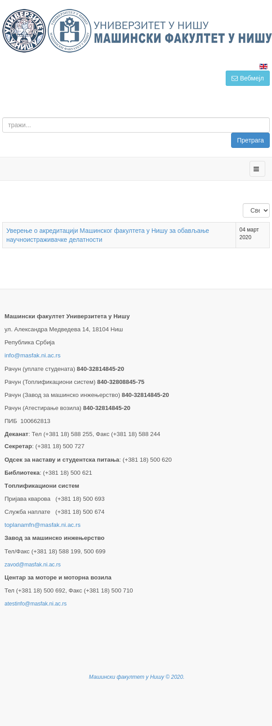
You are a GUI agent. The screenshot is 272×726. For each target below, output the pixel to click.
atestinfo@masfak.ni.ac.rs (35, 604)
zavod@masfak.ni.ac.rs (32, 564)
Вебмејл (248, 78)
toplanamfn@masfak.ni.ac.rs (42, 524)
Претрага (250, 140)
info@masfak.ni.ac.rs (32, 355)
